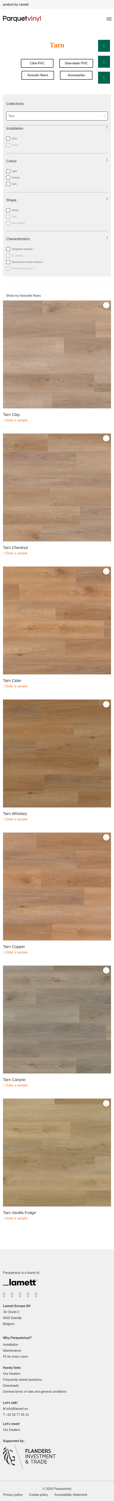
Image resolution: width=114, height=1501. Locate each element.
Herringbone (18, 223)
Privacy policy (13, 1494)
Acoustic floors (37, 75)
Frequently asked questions (22, 1379)
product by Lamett (15, 4)
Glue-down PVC (76, 63)
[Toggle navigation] (109, 19)
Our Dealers (11, 1373)
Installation (14, 128)
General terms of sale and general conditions (34, 1391)
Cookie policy (38, 1494)
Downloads (11, 1385)
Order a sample (15, 420)
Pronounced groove (20, 267)
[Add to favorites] (106, 305)
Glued (15, 145)
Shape (11, 200)
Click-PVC (37, 63)
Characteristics (18, 239)
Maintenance (12, 1350)
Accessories (76, 75)
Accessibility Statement (70, 1494)
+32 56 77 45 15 (17, 1414)
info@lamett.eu (17, 1408)
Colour (11, 161)
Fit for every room (15, 1356)
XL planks (15, 255)
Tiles (14, 216)
